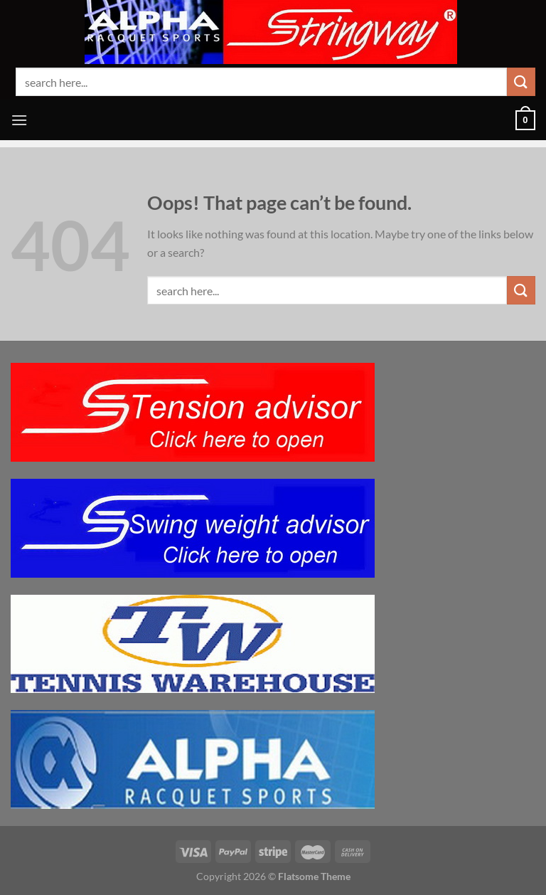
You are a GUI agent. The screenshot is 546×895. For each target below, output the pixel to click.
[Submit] (521, 81)
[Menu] (19, 119)
